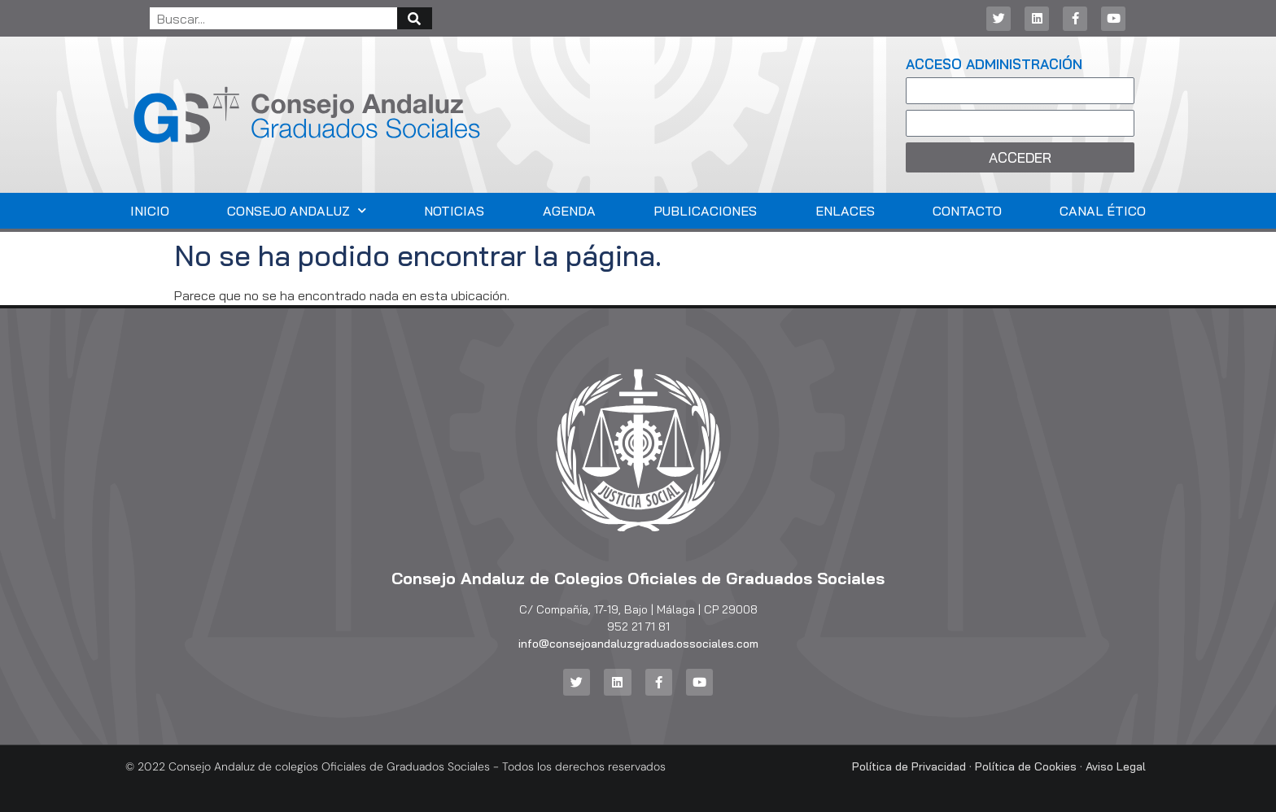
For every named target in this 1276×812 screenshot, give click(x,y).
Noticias (454, 211)
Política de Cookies (1026, 766)
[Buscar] (414, 18)
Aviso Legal (1116, 766)
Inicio (149, 211)
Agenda (569, 211)
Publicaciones (705, 211)
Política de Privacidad (909, 766)
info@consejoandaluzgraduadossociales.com (638, 643)
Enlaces (845, 211)
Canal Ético (1103, 211)
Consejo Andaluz (296, 210)
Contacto (967, 211)
